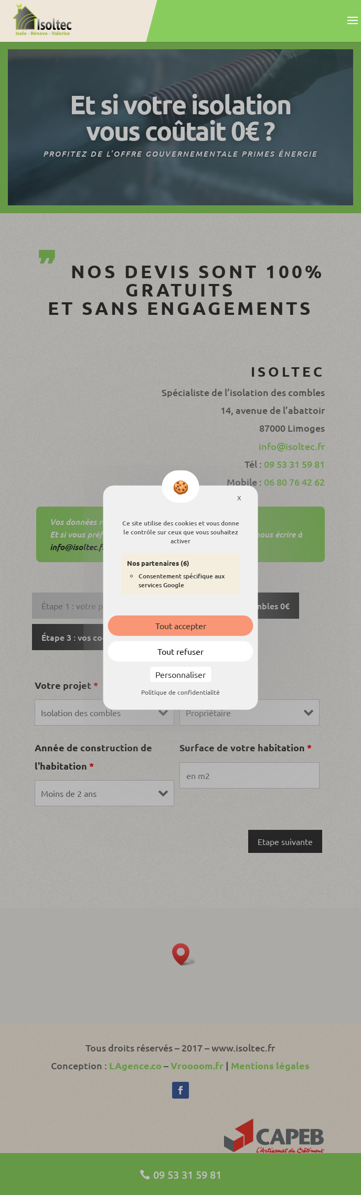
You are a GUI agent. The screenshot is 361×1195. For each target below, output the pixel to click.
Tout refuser (180, 651)
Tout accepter (180, 625)
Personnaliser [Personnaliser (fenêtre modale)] (180, 674)
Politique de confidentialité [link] (180, 692)
